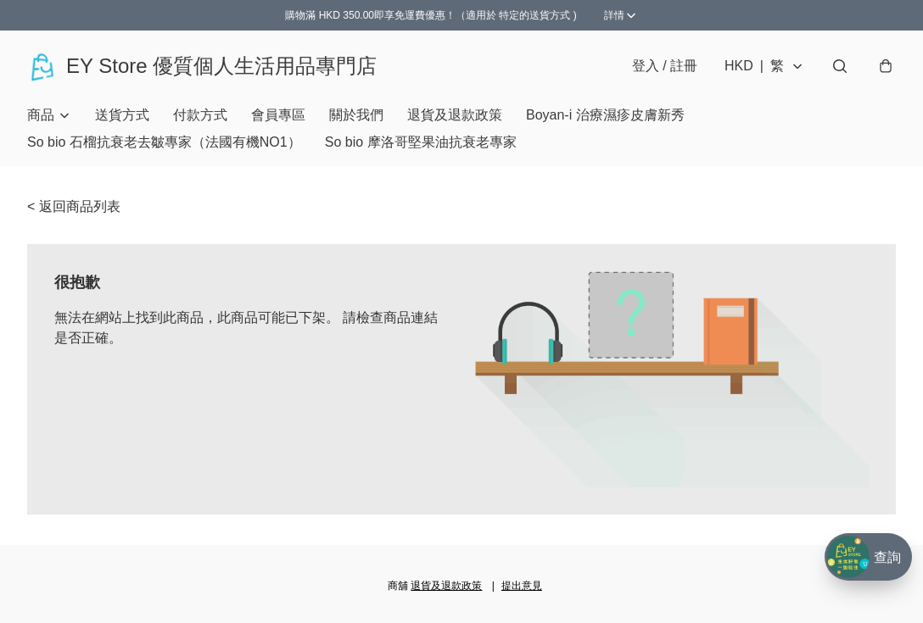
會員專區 (278, 115)
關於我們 (356, 115)
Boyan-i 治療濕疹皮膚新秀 (605, 115)
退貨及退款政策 (454, 115)
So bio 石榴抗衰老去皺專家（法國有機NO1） (164, 142)
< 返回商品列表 (73, 206)
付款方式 (200, 115)
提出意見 (521, 586)
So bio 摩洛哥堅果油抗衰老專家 (421, 142)
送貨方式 (122, 115)
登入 (664, 65)
